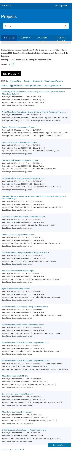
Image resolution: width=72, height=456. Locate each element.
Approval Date (16, 85)
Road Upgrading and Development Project (19, 142)
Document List (42, 39)
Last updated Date (33, 85)
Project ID (37, 81)
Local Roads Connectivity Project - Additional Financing (24, 216)
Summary (25, 37)
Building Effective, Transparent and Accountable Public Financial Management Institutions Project (34, 197)
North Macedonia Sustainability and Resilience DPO (23, 178)
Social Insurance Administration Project (18, 270)
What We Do (6, 5)
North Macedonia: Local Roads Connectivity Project (23, 324)
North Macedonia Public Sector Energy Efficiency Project (25, 306)
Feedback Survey (59, 445)
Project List (9, 37)
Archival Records (61, 39)
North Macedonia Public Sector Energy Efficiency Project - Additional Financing (33, 112)
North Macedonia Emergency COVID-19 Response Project (25, 252)
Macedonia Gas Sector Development (17, 412)
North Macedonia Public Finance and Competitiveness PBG (26, 360)
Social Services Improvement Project (17, 394)
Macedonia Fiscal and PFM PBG (15, 376)
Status (4, 85)
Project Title (15, 81)
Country (27, 81)
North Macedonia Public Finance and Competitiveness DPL (26, 342)
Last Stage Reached (52, 85)
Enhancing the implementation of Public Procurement (24, 430)
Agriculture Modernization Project (16, 288)
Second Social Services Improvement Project (20, 160)
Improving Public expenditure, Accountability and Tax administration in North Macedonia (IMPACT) (33, 92)
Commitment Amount (53, 81)
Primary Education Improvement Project (18, 127)
